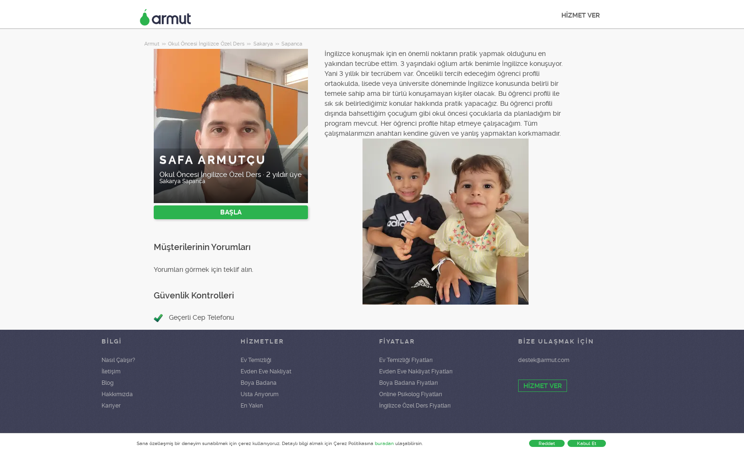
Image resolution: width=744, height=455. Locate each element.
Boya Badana (259, 383)
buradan (384, 443)
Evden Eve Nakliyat (266, 371)
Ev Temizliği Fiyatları (406, 360)
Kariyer (111, 405)
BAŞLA (231, 212)
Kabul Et (586, 443)
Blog (107, 383)
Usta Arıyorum (260, 394)
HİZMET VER (580, 15)
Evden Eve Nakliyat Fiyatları (416, 371)
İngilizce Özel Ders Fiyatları (415, 405)
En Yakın (252, 405)
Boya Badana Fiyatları (408, 383)
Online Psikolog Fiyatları (410, 394)
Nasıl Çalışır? (118, 360)
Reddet (547, 443)
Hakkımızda (117, 394)
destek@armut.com (543, 360)
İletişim (111, 371)
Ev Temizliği (256, 360)
